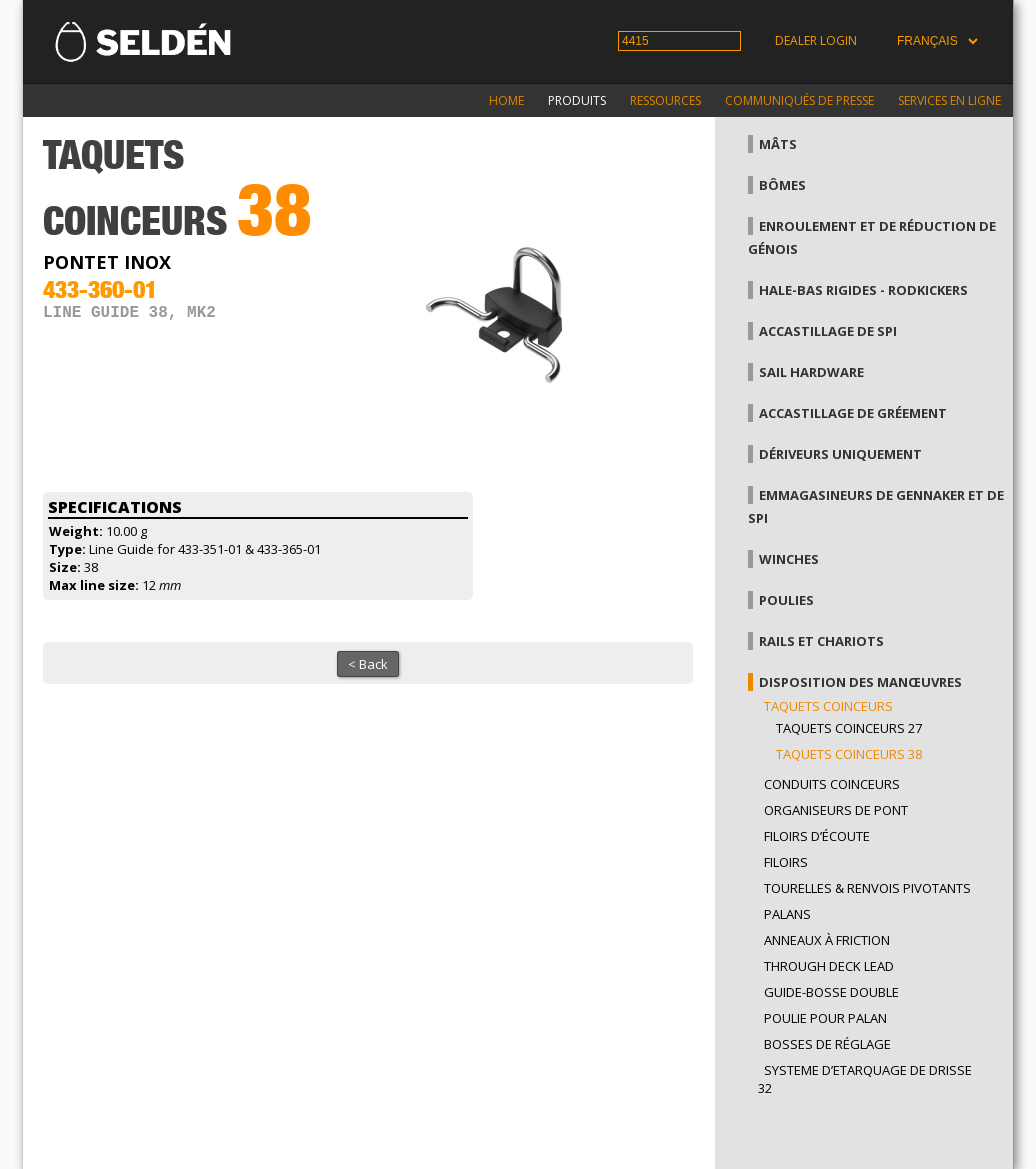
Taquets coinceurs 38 (849, 754)
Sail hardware (811, 372)
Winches (789, 559)
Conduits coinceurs (832, 784)
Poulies (786, 600)
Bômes (782, 185)
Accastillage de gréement (853, 413)
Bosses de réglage (827, 1044)
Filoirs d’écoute (817, 836)
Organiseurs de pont (836, 810)
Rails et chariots (821, 641)
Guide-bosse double (831, 992)
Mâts (778, 144)
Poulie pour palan (825, 1018)
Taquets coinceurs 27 (849, 728)
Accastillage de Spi (828, 331)
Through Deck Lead (829, 966)
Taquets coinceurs (828, 706)
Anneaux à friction (827, 940)
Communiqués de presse (799, 100)
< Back (368, 664)
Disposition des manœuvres (860, 682)
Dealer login (816, 40)
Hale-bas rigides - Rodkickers (863, 290)
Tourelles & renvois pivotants (867, 888)
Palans (787, 914)
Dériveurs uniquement (840, 454)
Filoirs (786, 862)
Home (506, 100)
